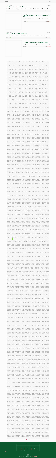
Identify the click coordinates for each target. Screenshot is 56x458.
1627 (10, 137)
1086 (25, 111)
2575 (39, 180)
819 (16, 99)
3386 (38, 218)
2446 (21, 175)
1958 (28, 152)
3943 (46, 244)
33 (12, 62)
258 (43, 72)
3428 (15, 221)
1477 (45, 129)
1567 (8, 134)
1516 (18, 131)
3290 (25, 214)
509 (29, 84)
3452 (8, 222)
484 (35, 83)
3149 (30, 207)
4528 (12, 272)
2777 (38, 190)
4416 (18, 267)
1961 (32, 152)
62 (12, 64)
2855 (25, 194)
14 (26, 61)
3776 (15, 237)
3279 (9, 214)
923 (40, 103)
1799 (8, 145)
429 (39, 80)
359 (22, 77)
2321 (8, 169)
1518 (20, 131)
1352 (32, 123)
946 (32, 104)
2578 (43, 180)
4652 (23, 278)
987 (7, 107)
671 (12, 92)
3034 (32, 202)
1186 (43, 115)
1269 (38, 119)
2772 (30, 190)
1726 (28, 141)
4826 (23, 286)
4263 (48, 259)
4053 (38, 249)
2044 (26, 156)
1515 (16, 131)
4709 (22, 280)
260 (46, 72)
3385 (36, 218)
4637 (43, 276)
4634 (39, 276)
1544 (16, 133)
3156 (40, 207)
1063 (33, 110)
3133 (8, 207)
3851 (39, 240)
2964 (15, 199)
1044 (48, 108)
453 (32, 81)
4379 (48, 264)
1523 (28, 131)
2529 (15, 179)
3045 (48, 202)
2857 (28, 194)
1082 (19, 111)
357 (19, 77)
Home (46, 1)
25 (42, 61)
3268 (35, 213)
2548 (42, 179)
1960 (30, 152)
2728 (9, 188)
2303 (23, 168)
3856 (46, 240)
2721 (40, 187)
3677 (39, 232)
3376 (23, 218)
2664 (42, 184)
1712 (8, 141)
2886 (28, 195)
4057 (43, 249)
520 (45, 84)
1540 (11, 133)
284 (39, 73)
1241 (39, 118)
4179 (11, 256)
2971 (25, 199)
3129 (43, 206)
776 (37, 96)
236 (12, 72)
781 (45, 96)
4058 (45, 249)
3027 (22, 202)
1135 (12, 114)
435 (47, 80)
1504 (42, 130)
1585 (33, 134)
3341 (15, 217)
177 (10, 69)
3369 (13, 218)
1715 (12, 141)
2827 (26, 192)
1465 (28, 129)
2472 (16, 176)
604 (40, 88)
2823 (20, 192)
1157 (43, 114)
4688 (33, 279)
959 (9, 106)
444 (19, 81)
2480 (28, 176)
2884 (25, 195)
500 (16, 84)
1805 (16, 145)
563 (23, 87)
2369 (35, 171)
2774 (33, 190)
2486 (36, 176)
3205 (28, 210)
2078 (33, 157)
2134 (30, 160)
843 (9, 100)
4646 (15, 278)
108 (36, 65)
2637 (45, 183)
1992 (35, 153)
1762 (38, 142)
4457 (35, 268)
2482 (31, 176)
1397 (13, 126)
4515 (35, 271)
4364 (26, 264)
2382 (12, 172)
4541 (31, 272)
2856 (26, 194)
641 (10, 91)
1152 (36, 114)
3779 (19, 237)
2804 (35, 191)
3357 (38, 217)
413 (16, 80)
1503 (40, 130)
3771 (8, 237)
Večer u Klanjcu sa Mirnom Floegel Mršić (16, 33)
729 (12, 95)
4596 (26, 275)
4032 (8, 249)
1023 (18, 108)
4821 (16, 286)
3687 (12, 233)
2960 (9, 199)
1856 (48, 146)
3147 (28, 207)
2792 (18, 191)
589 (19, 88)
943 (27, 104)
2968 (20, 199)
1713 (9, 141)
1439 (32, 127)
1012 (43, 107)
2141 (40, 160)
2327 (16, 169)
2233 (48, 164)
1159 (46, 114)
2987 (48, 199)
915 (29, 103)
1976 (12, 153)
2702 (13, 187)
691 (40, 92)
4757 (8, 283)
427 (36, 80)
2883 (23, 195)
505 (23, 84)
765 (22, 96)
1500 (36, 130)
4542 (32, 272)
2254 (36, 165)
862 (36, 100)
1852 (42, 146)
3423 (8, 221)
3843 (28, 240)
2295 (12, 168)
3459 (18, 222)
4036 (13, 249)
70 (23, 64)
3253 (13, 213)
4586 (12, 275)
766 (23, 96)
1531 (39, 131)
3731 (33, 234)
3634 (19, 230)
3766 (42, 236)
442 (16, 81)
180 (15, 69)
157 (23, 68)
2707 (20, 187)
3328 (38, 215)
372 (40, 77)
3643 (32, 230)
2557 (13, 180)
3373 (19, 218)
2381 (10, 172)
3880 (39, 241)
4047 (29, 249)
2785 (8, 191)
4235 (8, 259)
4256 (38, 259)
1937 (39, 150)
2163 (30, 161)
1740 (48, 141)
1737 (43, 141)
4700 (9, 280)
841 (47, 99)
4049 (32, 249)
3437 (28, 221)
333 (26, 76)
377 (47, 77)
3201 (22, 210)
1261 (26, 119)
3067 (38, 203)
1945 (9, 152)
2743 (31, 188)
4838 (41, 286)
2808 (40, 191)
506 (25, 84)
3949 (13, 245)
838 (43, 99)
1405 (25, 126)
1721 (20, 141)
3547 (19, 226)
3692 (19, 233)
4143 (42, 253)
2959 (8, 199)
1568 (9, 134)
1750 (20, 142)
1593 (45, 134)
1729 (32, 141)
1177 (30, 115)
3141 (19, 207)
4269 (15, 260)
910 (22, 103)
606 (43, 88)
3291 (26, 214)
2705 (18, 187)
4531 (16, 272)
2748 (38, 188)
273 (23, 73)
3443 (36, 221)
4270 (16, 260)
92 (13, 65)
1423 (9, 127)
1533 (42, 131)
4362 (23, 264)
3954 (20, 245)
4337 (29, 263)
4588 (15, 275)
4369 (33, 264)
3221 (9, 211)
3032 (29, 202)
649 (22, 91)
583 (10, 88)
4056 (42, 249)
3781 (22, 237)
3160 (46, 207)
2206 (9, 164)
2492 (45, 176)
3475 (41, 222)
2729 (11, 188)
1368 (13, 125)
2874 (11, 195)
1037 (38, 108)
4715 (30, 280)
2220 (29, 164)
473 (19, 83)
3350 (28, 217)
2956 (45, 198)
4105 (29, 252)
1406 (26, 126)
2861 (33, 194)
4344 (39, 263)
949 (36, 104)
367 (33, 77)
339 (35, 76)
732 (16, 95)
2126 (19, 160)
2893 (38, 195)
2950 (36, 198)
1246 (46, 118)
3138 (15, 207)
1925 (22, 150)
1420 (46, 126)
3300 (39, 214)
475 (22, 83)
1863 (16, 148)
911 (23, 103)
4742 (28, 282)
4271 (18, 260)
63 (13, 64)
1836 (19, 146)
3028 (23, 202)
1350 (29, 123)
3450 (46, 221)
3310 (12, 215)
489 (42, 83)
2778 (39, 190)
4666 (43, 278)
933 (13, 104)
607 (45, 88)
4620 (19, 276)
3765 (40, 236)
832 (35, 99)
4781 (42, 283)
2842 (48, 192)
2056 (43, 156)
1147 (29, 114)
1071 (45, 110)
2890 (33, 195)
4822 (18, 286)
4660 (35, 278)
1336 (9, 123)
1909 (40, 149)
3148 (29, 207)
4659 (33, 278)
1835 (18, 146)
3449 (45, 221)
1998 (43, 153)
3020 (12, 202)
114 (45, 65)
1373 (20, 125)
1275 (46, 119)
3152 (35, 207)
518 (42, 84)
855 (26, 100)
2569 (30, 180)
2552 (48, 179)
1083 (20, 111)
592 (23, 88)
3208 (32, 210)
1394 (9, 126)
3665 (22, 232)
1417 (42, 126)
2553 (8, 180)
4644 (12, 278)
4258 (41, 259)
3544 (15, 226)
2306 (28, 168)
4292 (48, 260)
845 (12, 100)
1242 (40, 118)
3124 (36, 206)
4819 (13, 286)
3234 (28, 211)
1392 (48, 125)
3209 (33, 210)
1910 (42, 149)
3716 (12, 234)
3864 (16, 241)
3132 (48, 206)
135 (33, 66)
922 (39, 103)
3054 (19, 203)
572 (36, 87)
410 (12, 80)
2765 (20, 190)
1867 (22, 148)
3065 (35, 203)
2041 (22, 156)
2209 (13, 164)
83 (42, 64)
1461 (22, 129)
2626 (29, 183)
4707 (19, 280)
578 (45, 87)
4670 (8, 279)
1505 (43, 130)
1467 (30, 129)
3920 (13, 244)
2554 (9, 180)
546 (40, 85)
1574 (18, 134)
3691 (18, 233)
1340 (15, 123)
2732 (15, 188)
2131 (26, 160)
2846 (12, 194)
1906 (36, 149)
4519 (40, 271)
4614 (11, 276)
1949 (15, 152)
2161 (28, 161)
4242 (18, 259)
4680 (22, 279)
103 (29, 65)
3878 (36, 241)
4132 (26, 253)
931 (10, 104)
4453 (29, 268)
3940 (42, 244)
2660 (36, 184)
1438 (30, 127)
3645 (35, 230)
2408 (8, 173)
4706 (18, 280)
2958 (48, 198)
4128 (20, 253)
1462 (23, 129)
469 (13, 83)
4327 (15, 263)
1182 (38, 115)
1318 (25, 122)
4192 (29, 256)
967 (20, 106)
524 (9, 85)
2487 (38, 176)
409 (10, 80)
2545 (38, 179)
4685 (29, 279)
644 (15, 91)
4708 (21, 280)
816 (12, 99)
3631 (15, 230)
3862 (13, 241)
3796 (43, 237)
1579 (25, 134)
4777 (36, 283)
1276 (48, 119)
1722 (22, 141)
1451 (8, 129)
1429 (18, 127)
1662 (19, 138)
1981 (19, 153)
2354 (13, 171)
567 (29, 87)
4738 (22, 282)
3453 (9, 222)
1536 (46, 131)
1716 (13, 141)
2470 (13, 176)
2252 (33, 165)
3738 (43, 234)
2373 (40, 171)
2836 (39, 192)
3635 (20, 230)
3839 (22, 240)
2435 (46, 173)
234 (9, 72)
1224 (15, 118)
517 (40, 84)
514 (36, 84)
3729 (30, 234)
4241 (16, 259)
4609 (45, 275)
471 (16, 83)
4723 (42, 280)
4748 (36, 282)
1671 (32, 138)
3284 (16, 214)
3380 (29, 218)
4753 (43, 282)
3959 (28, 245)
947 (33, 104)
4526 (9, 272)
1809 (22, 145)
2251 (32, 165)
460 (42, 81)
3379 (28, 218)
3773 (11, 237)
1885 (48, 148)
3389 (42, 218)
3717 (13, 234)
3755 (26, 236)
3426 (12, 221)
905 (15, 103)
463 (46, 81)
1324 (33, 122)
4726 (46, 280)
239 (16, 72)
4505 (20, 271)
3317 (22, 215)
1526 (32, 131)
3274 (43, 213)
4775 (33, 283)
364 (29, 77)
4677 (18, 279)
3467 (29, 222)
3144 (23, 207)
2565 (25, 180)
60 (9, 64)
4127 (19, 253)
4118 (48, 252)
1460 (20, 129)
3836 (18, 240)
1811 (25, 145)
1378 (28, 125)
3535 (43, 225)
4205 (48, 256)
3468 (31, 222)
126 (20, 66)
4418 (21, 267)
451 (29, 81)
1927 (25, 150)
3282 (13, 214)
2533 (20, 179)
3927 (23, 244)
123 (16, 66)
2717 (35, 187)
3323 (30, 215)
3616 (35, 229)
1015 (48, 107)
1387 (40, 125)
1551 (26, 133)
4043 (23, 249)
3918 (10, 244)
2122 (13, 160)
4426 (32, 267)
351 (10, 77)
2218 (26, 164)
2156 (20, 161)
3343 (18, 217)
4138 (35, 253)
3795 (42, 237)
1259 (23, 119)
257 (42, 72)
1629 (13, 137)
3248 (48, 211)
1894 (19, 149)
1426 (13, 127)
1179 (33, 115)
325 (15, 76)
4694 (42, 279)
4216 (22, 257)
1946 (11, 152)
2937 (18, 198)
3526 (30, 225)
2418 (22, 173)
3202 (23, 210)
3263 (28, 213)
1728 (30, 141)
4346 (42, 263)
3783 (25, 237)
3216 (43, 210)
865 (40, 100)
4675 (15, 279)
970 (25, 106)
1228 (20, 118)
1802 (12, 145)
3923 (18, 244)
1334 (48, 122)
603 (39, 88)
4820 (15, 286)
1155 (40, 114)
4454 (31, 268)
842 (8, 100)
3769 (46, 236)
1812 (26, 145)
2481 (29, 176)
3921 (15, 244)
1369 (15, 125)
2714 (30, 187)
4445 (18, 268)
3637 (23, 230)
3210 (35, 210)
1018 (10, 108)
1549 (23, 133)
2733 (16, 188)
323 (12, 76)
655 (30, 91)
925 (43, 103)
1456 (15, 129)
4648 (18, 278)
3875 (32, 241)
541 (33, 85)
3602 (15, 229)
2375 (43, 171)
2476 (22, 176)
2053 (39, 156)
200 (43, 69)
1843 (29, 146)
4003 (8, 248)
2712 (28, 187)
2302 (22, 168)
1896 (22, 149)
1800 (9, 145)
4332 (22, 263)
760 (15, 96)
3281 (12, 214)
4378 (46, 264)
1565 (46, 133)
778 (40, 96)
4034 (11, 249)
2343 (39, 169)
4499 (12, 271)
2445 (19, 175)
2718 (36, 187)
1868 (23, 148)
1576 (20, 134)
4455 (32, 268)
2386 (18, 172)
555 (12, 87)
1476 (43, 129)
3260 (23, 213)
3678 (40, 232)
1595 (48, 134)
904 (13, 103)
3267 (33, 213)
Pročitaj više (48, 10)
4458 (36, 268)
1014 (46, 107)
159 (26, 68)
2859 (30, 194)
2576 (40, 180)
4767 (22, 283)
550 (46, 85)
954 (43, 104)
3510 (8, 225)
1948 (13, 152)
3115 (23, 206)
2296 (13, 168)
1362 (46, 123)
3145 (25, 207)
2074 (28, 157)
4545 (36, 272)
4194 (32, 256)
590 (20, 88)
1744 (12, 142)
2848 (15, 194)
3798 (46, 237)
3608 (23, 229)
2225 (36, 164)
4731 (12, 282)
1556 (33, 133)
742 (30, 95)
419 (25, 80)
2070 (22, 157)
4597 (28, 275)
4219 (26, 257)
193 (33, 69)
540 (32, 85)
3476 (42, 222)
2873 (9, 195)
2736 (20, 188)
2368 (33, 171)
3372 (18, 218)
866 (42, 100)
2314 (39, 168)
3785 (28, 237)
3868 (22, 241)
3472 (36, 222)
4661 (36, 278)
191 (30, 69)
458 (39, 81)
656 (32, 91)
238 (15, 72)
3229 (20, 211)
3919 (12, 244)
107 (35, 65)
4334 (25, 263)
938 (20, 104)
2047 (31, 156)
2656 (30, 184)
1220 (9, 118)
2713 (29, 187)
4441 (12, 268)
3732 (35, 234)
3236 (30, 211)
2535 (23, 179)
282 (36, 73)
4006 (12, 248)
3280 (11, 214)
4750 (39, 282)
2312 (36, 168)
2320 (48, 168)
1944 (8, 152)
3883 (43, 241)
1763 (39, 142)
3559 (36, 226)
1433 (23, 127)
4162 (28, 255)
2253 (35, 165)
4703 (13, 280)
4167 (35, 255)
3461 (20, 222)
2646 (16, 184)
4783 (45, 283)
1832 (13, 146)
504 (22, 84)
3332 (43, 215)
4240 (15, 259)
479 (28, 83)
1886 (8, 149)
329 (20, 76)
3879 (38, 241)
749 (40, 95)
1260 (25, 119)
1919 (13, 150)
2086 (45, 157)
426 (35, 80)
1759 (33, 142)
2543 (35, 179)
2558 (15, 180)
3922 (16, 244)
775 (36, 96)
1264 (30, 119)
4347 (43, 263)
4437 (48, 267)
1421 (48, 126)
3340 (13, 217)
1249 (9, 119)
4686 (31, 279)
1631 (16, 137)
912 (25, 103)
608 (46, 88)
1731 (35, 141)
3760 (33, 236)
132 (29, 66)
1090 (30, 111)
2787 (11, 191)
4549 (42, 272)
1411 (33, 126)
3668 (26, 232)
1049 (13, 110)
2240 (16, 165)
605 (42, 88)
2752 (43, 188)
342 (39, 76)
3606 (20, 229)
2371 (38, 171)
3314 (18, 215)
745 (35, 95)
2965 (16, 199)
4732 (13, 282)
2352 (10, 171)
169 (40, 68)
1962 (33, 152)
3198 (18, 210)
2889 (32, 195)
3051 (15, 203)
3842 (26, 240)
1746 (15, 142)
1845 (32, 146)
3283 (15, 214)
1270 (39, 119)
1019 (12, 108)
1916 (9, 150)
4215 (20, 257)
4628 (31, 276)
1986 (26, 153)
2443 (16, 175)
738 (25, 95)
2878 (16, 195)
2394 (29, 172)
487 (39, 83)
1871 (28, 148)
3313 (16, 215)
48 (33, 62)
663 (42, 91)
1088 (28, 111)
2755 (48, 188)
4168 (36, 255)
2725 (46, 187)
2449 (25, 175)
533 (22, 85)
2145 (46, 160)
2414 (16, 173)
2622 (23, 183)
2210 (15, 164)
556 (13, 87)
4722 (41, 280)
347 (46, 76)
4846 (11, 287)
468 (12, 83)
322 (10, 76)
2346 (43, 169)
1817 (33, 145)
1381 (32, 125)
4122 (12, 253)
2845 (11, 194)
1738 (45, 141)
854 (25, 100)
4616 (13, 276)
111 (40, 65)
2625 (28, 183)
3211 (36, 210)
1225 (16, 118)
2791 (16, 191)
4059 (46, 249)
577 (43, 87)
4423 (28, 267)
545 (39, 85)
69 (22, 64)
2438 (9, 175)
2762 (16, 190)
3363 (46, 217)
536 (26, 85)
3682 (46, 232)
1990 (32, 153)
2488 (39, 176)
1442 (36, 127)
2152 (15, 161)
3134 (9, 207)
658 (35, 91)
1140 (19, 114)
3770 (48, 236)
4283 (35, 260)
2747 (36, 188)
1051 (16, 110)
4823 (19, 286)
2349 (48, 169)
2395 (30, 172)
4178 (9, 256)
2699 (9, 187)
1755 (28, 142)
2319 (46, 168)
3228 (19, 211)
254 (37, 72)
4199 (39, 256)
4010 (18, 248)
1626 (9, 137)
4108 (33, 252)
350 (9, 77)
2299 (18, 168)
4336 (28, 263)
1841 (26, 146)
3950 (15, 245)
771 (30, 96)
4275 (23, 260)
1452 (9, 129)
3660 (15, 232)
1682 (48, 138)
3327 (36, 215)
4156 (19, 255)
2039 (19, 156)
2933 (12, 198)
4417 (19, 267)
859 (32, 100)
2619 (19, 183)
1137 (15, 114)
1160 (48, 114)
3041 (42, 202)
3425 (11, 221)
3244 (42, 211)
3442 (35, 221)
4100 (22, 252)
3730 (32, 234)
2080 (36, 157)
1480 (8, 130)
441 (15, 81)
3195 (13, 210)
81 (39, 64)
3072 (45, 203)
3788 (32, 237)
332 (25, 76)
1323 (32, 122)
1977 (13, 153)
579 (46, 87)
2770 (28, 190)
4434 (43, 267)
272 (22, 73)
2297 (15, 168)
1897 (23, 149)
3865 (18, 241)
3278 (8, 214)
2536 (25, 179)
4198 (38, 256)
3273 (42, 213)
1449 (46, 127)
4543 (33, 272)
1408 (29, 126)
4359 (19, 264)
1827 (48, 145)
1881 (42, 148)
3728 (29, 234)
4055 (40, 249)
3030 (26, 202)
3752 (22, 236)
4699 (8, 280)
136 (35, 66)
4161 (26, 255)
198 (40, 69)
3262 (26, 213)
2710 (25, 187)
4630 (33, 276)
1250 (10, 119)
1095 (38, 111)
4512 (30, 271)
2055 (42, 156)
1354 (35, 123)
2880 (19, 195)
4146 (46, 253)
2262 (48, 165)
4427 (33, 267)
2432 (42, 173)
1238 (35, 118)
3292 (28, 214)
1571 (13, 134)
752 (45, 95)
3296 (33, 214)
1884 (46, 148)
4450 (25, 268)
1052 (18, 110)
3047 (9, 203)
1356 (38, 123)
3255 (16, 213)
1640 (29, 137)
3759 (32, 236)
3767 (43, 236)
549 (45, 85)
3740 (46, 234)
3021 (13, 202)
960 (10, 106)
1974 (9, 153)
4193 (30, 256)
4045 (26, 249)
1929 (28, 150)
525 (10, 85)
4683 (26, 279)
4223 (32, 257)
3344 (19, 217)
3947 (11, 245)
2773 (32, 190)
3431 (19, 221)
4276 (25, 260)
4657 (31, 278)
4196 (35, 256)
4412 (12, 267)
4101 (23, 252)
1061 (30, 110)
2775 (35, 190)
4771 (28, 283)
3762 (36, 236)
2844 (9, 194)
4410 (9, 267)
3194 (12, 210)
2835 (38, 192)
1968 (42, 152)
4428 (35, 267)
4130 (23, 253)
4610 (46, 275)
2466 (8, 176)
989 (10, 107)
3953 (19, 245)
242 (20, 72)
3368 (12, 218)
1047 (11, 110)
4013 (22, 248)
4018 (29, 248)
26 (43, 61)
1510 (9, 131)
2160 (26, 161)
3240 (36, 211)
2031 (8, 156)
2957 (46, 198)
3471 (35, 222)
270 (19, 73)
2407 (48, 172)
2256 (39, 165)
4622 (22, 276)
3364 (48, 217)
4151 (12, 255)
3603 (16, 229)
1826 (46, 145)
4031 (48, 248)
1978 (15, 153)
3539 (8, 226)
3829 (8, 240)
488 (40, 83)
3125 (38, 206)
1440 (33, 127)
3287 (20, 214)
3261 (25, 213)
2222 (32, 164)
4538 (26, 272)
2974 (29, 199)
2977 (33, 199)
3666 (23, 232)
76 (32, 64)
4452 (28, 268)
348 (48, 76)
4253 (33, 259)
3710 (45, 233)
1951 (18, 152)
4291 (46, 260)
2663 (40, 184)
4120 (9, 253)
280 (33, 73)
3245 (43, 211)
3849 (36, 240)
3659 (13, 232)
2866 (40, 194)
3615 (33, 229)
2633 (39, 183)
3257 (19, 213)
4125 (16, 253)
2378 (48, 171)
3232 (25, 211)
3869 (23, 241)
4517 (38, 271)
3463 (23, 222)
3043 (45, 202)
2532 (19, 179)
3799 (48, 237)
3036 (35, 202)
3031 (28, 202)
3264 (29, 213)
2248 (28, 165)
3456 (13, 222)
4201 (42, 256)
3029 (25, 202)
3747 (15, 236)
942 (26, 104)
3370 (15, 218)
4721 (39, 280)
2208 (12, 164)
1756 (29, 142)
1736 (42, 141)
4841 (45, 286)
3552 (26, 226)
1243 (42, 118)
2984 (43, 199)
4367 (31, 264)
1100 (45, 111)
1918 (12, 150)
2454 (32, 175)
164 (33, 68)
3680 (43, 232)
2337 (30, 169)
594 (26, 88)
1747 (16, 142)
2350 (8, 171)
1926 (23, 150)
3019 (10, 202)
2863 (36, 194)
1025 (20, 108)
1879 (39, 148)
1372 (19, 125)
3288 (22, 214)
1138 (16, 114)
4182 (15, 256)
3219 (48, 210)
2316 (42, 168)
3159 (45, 207)
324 (13, 76)
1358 (40, 123)
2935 (15, 198)
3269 (36, 213)
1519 (22, 131)
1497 (32, 130)
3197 (16, 210)
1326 (36, 122)
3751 (20, 236)
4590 (18, 275)
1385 (38, 125)
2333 (25, 169)
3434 (23, 221)
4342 (36, 263)
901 (9, 103)
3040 (40, 202)
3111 (18, 206)
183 (19, 69)
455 (35, 81)
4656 (29, 278)
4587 (13, 275)
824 (23, 99)
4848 (13, 287)
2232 (46, 164)
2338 (32, 169)
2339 (33, 169)
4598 (29, 275)
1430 (19, 127)
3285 (18, 214)
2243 (20, 165)
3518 (19, 225)
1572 (15, 134)
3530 (36, 225)
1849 (38, 146)
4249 (28, 259)
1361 (45, 123)
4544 (35, 272)
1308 (10, 122)
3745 (12, 236)
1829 (9, 146)
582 (9, 88)
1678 (42, 138)
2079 (35, 157)
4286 (39, 260)
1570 (12, 134)
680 (25, 92)
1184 (40, 115)
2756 (8, 190)
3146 (26, 207)
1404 (23, 126)
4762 (15, 283)
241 (19, 72)
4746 (33, 282)
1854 (45, 146)
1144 (25, 114)
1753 (25, 142)
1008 (38, 107)
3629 (12, 230)
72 (26, 64)
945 (30, 104)
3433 (22, 221)
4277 (26, 260)
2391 (25, 172)
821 (19, 99)
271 (20, 73)
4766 (21, 283)
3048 (11, 203)
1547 (20, 133)
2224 (35, 164)
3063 (32, 203)
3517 (18, 225)
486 (38, 83)
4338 (31, 263)
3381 (30, 218)
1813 (28, 145)
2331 (22, 169)
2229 (42, 164)
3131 (46, 206)
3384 (35, 218)
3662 (18, 232)
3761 (35, 236)
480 (29, 83)
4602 (35, 275)
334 (27, 76)
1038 (39, 108)
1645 (36, 137)
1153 (38, 114)
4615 (12, 276)
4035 (12, 249)
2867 (42, 194)
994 (17, 107)
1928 (26, 150)
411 (13, 80)
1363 (48, 123)
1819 (36, 145)
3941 (43, 244)
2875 (12, 195)
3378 (26, 218)
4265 (9, 260)
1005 (33, 107)
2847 (13, 194)
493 (47, 83)
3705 (38, 233)
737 (23, 95)
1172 (23, 115)
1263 (29, 119)
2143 (43, 160)
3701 (32, 233)
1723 (23, 141)
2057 (45, 156)
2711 (26, 187)
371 (39, 77)
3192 (9, 210)
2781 (43, 190)
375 (45, 77)
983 (43, 106)
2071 (23, 157)
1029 (26, 108)
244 (23, 72)
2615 (13, 183)
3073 (46, 203)
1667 (26, 138)
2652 (25, 184)
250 (32, 72)
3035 (33, 202)
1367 (12, 125)
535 (25, 85)
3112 (19, 206)
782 (46, 96)
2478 (25, 176)
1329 (40, 122)
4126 (18, 253)
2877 (15, 195)
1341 (16, 123)
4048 (31, 249)
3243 (40, 211)
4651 (22, 278)
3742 (8, 236)
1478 (46, 129)
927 (46, 103)
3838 (20, 240)
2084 (42, 157)
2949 (35, 198)
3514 (13, 225)
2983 (42, 199)
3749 (18, 236)
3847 (33, 240)
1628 (12, 137)
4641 (8, 278)
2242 (19, 165)
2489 (41, 176)
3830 (9, 240)
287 (43, 73)
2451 (28, 175)
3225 (15, 211)
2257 (40, 165)
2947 (32, 198)
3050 (13, 203)
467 (10, 83)
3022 (15, 202)
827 (27, 99)
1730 (33, 141)
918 (33, 103)
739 (26, 95)
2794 (21, 191)
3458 (16, 222)
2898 (45, 195)
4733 (15, 282)
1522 (26, 131)
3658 (12, 232)
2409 (9, 173)
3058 (25, 203)
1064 (35, 110)
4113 (40, 252)
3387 (39, 218)
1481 (9, 130)
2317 (43, 168)
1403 (22, 126)
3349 (26, 217)
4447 (21, 268)
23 (39, 61)
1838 (22, 146)
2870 (46, 194)
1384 (36, 125)
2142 (42, 160)
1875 (33, 148)
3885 (46, 241)
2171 (42, 161)
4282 (33, 260)
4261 (45, 259)
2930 (8, 198)
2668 (48, 184)
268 (16, 73)
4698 (48, 279)
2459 (39, 175)
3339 (12, 217)
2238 (13, 165)
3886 (48, 241)
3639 (26, 230)
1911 (43, 149)
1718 (16, 141)
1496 (30, 130)
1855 (46, 146)
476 (23, 83)
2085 (43, 157)
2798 (26, 191)
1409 (30, 126)
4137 (33, 253)
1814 (29, 145)
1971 (46, 152)
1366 (10, 125)
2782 (45, 190)
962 (13, 106)
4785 (48, 283)
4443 (15, 268)
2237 (12, 165)
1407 (28, 126)
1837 (20, 146)
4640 (48, 276)
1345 (22, 123)
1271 (40, 119)
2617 (16, 183)
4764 (18, 283)
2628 (32, 183)
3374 (21, 218)
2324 (12, 169)
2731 (13, 188)
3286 (19, 214)
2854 (23, 194)
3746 (13, 236)
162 (30, 68)
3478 (45, 222)
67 (19, 64)
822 (20, 99)
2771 (29, 190)
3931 (29, 244)
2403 (42, 172)
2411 (12, 173)
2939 (20, 198)
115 (46, 65)
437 (9, 81)
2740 (26, 188)
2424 (31, 173)
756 (9, 96)
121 (13, 66)
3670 (29, 232)
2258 (42, 165)
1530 (38, 131)
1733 (38, 141)
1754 (26, 142)
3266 (32, 213)
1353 (33, 123)
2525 (9, 179)
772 (32, 96)
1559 (38, 133)
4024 (38, 248)
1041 (43, 108)
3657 (11, 232)
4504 (19, 271)
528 (15, 85)
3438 (29, 221)
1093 (35, 111)
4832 (32, 286)
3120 (30, 206)
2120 (10, 160)
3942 (45, 244)
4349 (46, 263)
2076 (30, 157)
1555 (32, 133)
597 (30, 88)
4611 (48, 275)
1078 (13, 111)
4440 (11, 268)
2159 (25, 161)
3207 (30, 210)
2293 (9, 168)
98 (22, 65)
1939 (42, 150)
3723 (22, 234)
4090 (8, 252)
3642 (30, 230)
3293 (29, 214)
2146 (48, 160)
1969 (43, 152)
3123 (35, 206)
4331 (20, 263)
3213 (39, 210)
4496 (8, 271)
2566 (26, 180)
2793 (19, 191)
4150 (11, 255)
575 (40, 87)
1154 (39, 114)
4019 (30, 248)
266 (13, 73)
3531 (38, 225)
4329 (18, 263)
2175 (48, 161)
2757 (9, 190)
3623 (45, 229)
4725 (45, 280)
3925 (20, 244)
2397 (33, 172)
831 (33, 99)
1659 (15, 138)
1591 (42, 134)
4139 (36, 253)
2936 (16, 198)
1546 (19, 133)
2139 (38, 160)
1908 (39, 149)
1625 (8, 137)
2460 (40, 175)
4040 (19, 249)
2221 (30, 164)
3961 (30, 245)
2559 (16, 180)
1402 (20, 126)
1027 (23, 108)
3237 (32, 211)
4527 (11, 272)
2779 (40, 190)
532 (20, 85)
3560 (38, 226)
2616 (15, 183)
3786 (29, 237)
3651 (43, 230)
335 (29, 76)
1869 (25, 148)
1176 (29, 115)
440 (13, 81)
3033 (30, 202)
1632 (18, 137)
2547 (41, 179)
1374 (22, 125)
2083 (40, 157)
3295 (32, 214)
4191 (28, 256)
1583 (30, 134)
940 (23, 104)
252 (35, 72)
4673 (12, 279)
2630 (35, 183)
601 (36, 88)
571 (35, 87)
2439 (11, 175)
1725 (26, 141)
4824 (21, 286)
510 (30, 84)
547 (42, 85)
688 (36, 92)
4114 (42, 252)
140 (40, 66)
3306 (48, 214)
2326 (15, 169)
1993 (36, 153)
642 (12, 91)
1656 (10, 138)
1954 (22, 152)
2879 (18, 195)
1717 (15, 141)
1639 (28, 137)
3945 (8, 245)
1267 (35, 119)
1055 (22, 110)
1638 (26, 137)
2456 (35, 175)
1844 (31, 146)
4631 (35, 276)
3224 (13, 211)
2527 (12, 179)
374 (43, 77)
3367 (11, 218)
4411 (11, 267)
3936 (36, 244)
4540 (29, 272)
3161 (48, 207)
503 (20, 84)
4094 (13, 252)
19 (33, 61)
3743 (9, 236)
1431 (20, 127)
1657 (12, 138)
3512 (10, 225)
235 (10, 72)
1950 (16, 152)
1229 (22, 118)
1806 (18, 145)
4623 (23, 276)
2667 (46, 184)
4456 (33, 268)
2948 (33, 198)
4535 (22, 272)
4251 (30, 259)
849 (18, 100)
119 (10, 66)
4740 (25, 282)
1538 (8, 133)
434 (46, 80)
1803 (13, 145)
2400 (38, 172)
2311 (35, 168)
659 (36, 91)
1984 (23, 153)
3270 (38, 213)
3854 (43, 240)
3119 (29, 206)
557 (15, 87)
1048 (12, 110)
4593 (22, 275)
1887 (9, 149)
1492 (25, 130)
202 (46, 69)
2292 (8, 168)
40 (22, 62)
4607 (42, 275)
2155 (19, 161)
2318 (45, 168)
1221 (10, 118)
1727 (29, 141)
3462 (22, 222)
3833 (13, 240)
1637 (25, 137)
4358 (18, 264)
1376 (25, 125)
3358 (39, 217)
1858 (9, 148)
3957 (25, 245)
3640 (28, 230)
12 (23, 61)
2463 (45, 175)
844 (10, 100)
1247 (48, 118)
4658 (32, 278)
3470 (33, 222)
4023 (36, 248)
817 (13, 99)
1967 (40, 152)
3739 (45, 234)
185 (22, 69)
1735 (40, 141)
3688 (13, 233)
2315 (40, 168)
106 (33, 65)
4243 (19, 259)
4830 (29, 286)
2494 (48, 176)
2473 (18, 176)
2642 (11, 184)
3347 (23, 217)
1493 (26, 130)
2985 (45, 199)
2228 (40, 164)
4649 (19, 278)
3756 (28, 236)
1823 (42, 145)
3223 (12, 211)
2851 (19, 194)
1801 (10, 145)
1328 (39, 122)
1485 (15, 130)
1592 (43, 134)
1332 (45, 122)
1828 (8, 146)
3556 (32, 226)
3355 (35, 217)
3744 (11, 236)
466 (9, 83)
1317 (23, 122)
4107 (32, 252)
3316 (20, 215)
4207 (9, 257)
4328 (16, 263)
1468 (32, 129)
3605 (19, 229)
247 (28, 72)
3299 (38, 214)
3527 (32, 225)
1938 (40, 150)
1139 (18, 114)
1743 (11, 142)
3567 (48, 226)
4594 (23, 275)
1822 (40, 145)
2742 (29, 188)
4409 (8, 267)
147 (9, 68)
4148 (8, 255)
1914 (48, 149)
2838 (42, 192)
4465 (46, 268)
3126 (39, 206)
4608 (43, 275)
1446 (42, 127)
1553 (29, 133)
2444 (18, 175)
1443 (38, 127)
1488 (19, 130)
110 (39, 65)
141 (42, 66)
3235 (29, 211)
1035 (35, 108)
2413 (15, 173)
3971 (45, 245)
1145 (26, 114)
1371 (18, 125)
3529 (35, 225)
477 (25, 83)
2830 (30, 192)
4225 (35, 257)
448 (25, 81)
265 (12, 73)
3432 (20, 221)
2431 (40, 173)
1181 (36, 115)
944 (29, 104)
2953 (40, 198)
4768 (23, 283)
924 (42, 103)
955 (45, 104)
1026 (22, 108)
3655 (8, 232)
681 (26, 92)
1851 (40, 146)
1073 (48, 110)
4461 (41, 268)
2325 (13, 169)
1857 (8, 148)
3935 (35, 244)
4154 (16, 255)
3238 (33, 211)
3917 (9, 244)
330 (22, 76)
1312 (16, 122)
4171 (40, 255)
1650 (43, 137)
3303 (43, 214)
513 (35, 84)
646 (17, 91)
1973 (8, 153)
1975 (10, 153)
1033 (32, 108)
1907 (38, 149)
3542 (12, 226)
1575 (19, 134)
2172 (43, 161)
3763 (38, 236)
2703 (15, 187)
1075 (9, 111)
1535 (45, 131)
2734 (18, 188)
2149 (11, 161)
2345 (42, 169)
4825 (22, 286)
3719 (16, 234)
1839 (23, 146)
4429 (36, 267)
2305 (26, 168)
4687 (32, 279)
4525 (8, 272)
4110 (36, 252)
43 (26, 62)
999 (25, 107)
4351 (8, 264)
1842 (28, 146)
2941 (23, 198)
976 (33, 106)
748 (39, 95)
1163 (10, 115)
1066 (38, 110)
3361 (43, 217)
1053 (19, 110)
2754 (46, 188)
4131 (25, 253)
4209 (12, 257)
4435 (45, 267)
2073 (26, 157)
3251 (10, 213)
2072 (25, 157)
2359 (20, 171)
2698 (8, 187)
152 (16, 68)
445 (20, 81)
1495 (29, 130)
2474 (19, 176)
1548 (22, 133)
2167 (36, 161)
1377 (26, 125)
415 (19, 80)
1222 (12, 118)
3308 (9, 215)
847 (15, 100)
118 (9, 66)
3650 (42, 230)
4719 (36, 280)
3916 (8, 244)
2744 (32, 188)
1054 (20, 110)
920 (36, 103)
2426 (33, 173)
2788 (12, 191)
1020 (13, 108)
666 (46, 91)
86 (46, 64)
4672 (11, 279)
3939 (40, 244)
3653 (46, 230)
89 (9, 65)
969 (23, 106)
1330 (42, 122)
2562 (20, 180)
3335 (48, 215)
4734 (16, 282)
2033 (10, 156)
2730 (12, 188)
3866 (19, 241)
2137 (35, 160)
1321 (29, 122)
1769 (48, 142)
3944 (48, 244)
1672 (33, 138)
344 (42, 76)
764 (20, 96)
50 (36, 62)
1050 (15, 110)
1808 (20, 145)
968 (22, 106)
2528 (13, 179)
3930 (28, 244)
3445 (39, 221)
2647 (18, 184)
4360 (20, 264)
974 (30, 106)
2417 (20, 173)
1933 (33, 150)
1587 (36, 134)
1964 (36, 152)
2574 (38, 180)
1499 (35, 130)
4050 (33, 249)
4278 (28, 260)
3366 (9, 218)
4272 (19, 260)
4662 (38, 278)
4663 (39, 278)
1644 (35, 137)
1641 (30, 137)
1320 (28, 122)
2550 (45, 179)
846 (13, 100)
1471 (36, 129)
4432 (41, 267)
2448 (23, 175)
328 (19, 76)
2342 (38, 169)
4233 (46, 257)
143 (45, 66)
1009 (39, 107)
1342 (18, 123)
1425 (12, 127)
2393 (28, 172)
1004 (32, 107)
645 (16, 91)
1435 (26, 127)
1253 (15, 119)
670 (10, 92)
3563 (42, 226)
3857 (48, 240)
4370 (35, 264)
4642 (9, 278)
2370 (36, 171)
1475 (42, 129)
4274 (22, 260)
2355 (15, 171)
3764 (39, 236)
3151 (33, 207)
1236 (32, 118)
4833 (33, 286)
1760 (35, 142)
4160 (25, 255)
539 (30, 85)
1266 (33, 119)
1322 (30, 122)
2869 (45, 194)
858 (30, 100)
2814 (8, 192)
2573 (36, 180)
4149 (9, 255)
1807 (19, 145)
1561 (40, 133)
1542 (13, 133)
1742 (9, 142)
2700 (11, 187)
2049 (33, 156)
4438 (8, 268)
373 (42, 77)
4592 (20, 275)
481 (30, 83)
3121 (32, 206)
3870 (25, 241)
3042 (43, 202)
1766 (43, 142)
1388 (42, 125)
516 (39, 84)
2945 (29, 198)
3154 (38, 207)
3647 (38, 230)
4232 (45, 257)
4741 (26, 282)
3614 (32, 229)
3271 (39, 213)
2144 (45, 160)
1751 (22, 142)
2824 (22, 192)
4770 (26, 283)
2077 (32, 157)
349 (7, 77)
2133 (29, 160)
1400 (18, 126)
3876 (33, 241)
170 (42, 68)
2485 (35, 176)
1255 (18, 119)
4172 (42, 255)
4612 (8, 276)
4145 (45, 253)
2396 (32, 172)
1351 (30, 123)
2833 (35, 192)
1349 (28, 123)
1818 (35, 145)
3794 (41, 237)
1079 (15, 111)
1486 (16, 130)
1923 (19, 150)
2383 (13, 172)
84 (43, 64)
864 (39, 100)
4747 (35, 282)
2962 (12, 199)
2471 (15, 176)
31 (9, 62)
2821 (18, 192)
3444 (38, 221)
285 (40, 73)
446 (22, 81)
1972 (48, 152)
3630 (13, 230)
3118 (28, 206)
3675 (36, 232)
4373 (39, 264)
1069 (42, 110)
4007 (13, 248)
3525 (29, 225)
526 (12, 85)
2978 (35, 199)
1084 (22, 111)
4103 (26, 252)
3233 (26, 211)
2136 (33, 160)
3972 (46, 245)
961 (12, 106)
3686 (11, 233)
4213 (18, 257)
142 (43, 66)
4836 (38, 286)
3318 (23, 215)
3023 (16, 202)
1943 (48, 150)
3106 (10, 206)
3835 (16, 240)
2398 (35, 172)
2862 (35, 194)
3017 (8, 202)
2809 (42, 191)
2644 (13, 184)
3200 (20, 210)
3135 (10, 207)
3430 (18, 221)
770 (29, 96)
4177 (8, 256)
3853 (42, 240)
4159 (23, 255)
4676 (16, 279)
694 (45, 92)
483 (33, 83)
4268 (13, 260)
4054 (39, 249)
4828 (26, 286)
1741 (8, 142)
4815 (8, 286)
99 (23, 65)
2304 (25, 168)
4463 (43, 268)
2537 (26, 179)
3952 (18, 245)
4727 (48, 280)
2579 (45, 180)
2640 (8, 184)
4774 (32, 283)
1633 (19, 137)
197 (39, 69)
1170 (20, 115)
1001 (28, 107)
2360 (22, 171)
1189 (48, 115)
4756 (48, 282)
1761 (36, 142)
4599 (30, 275)
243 (22, 72)
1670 (30, 138)
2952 (39, 198)
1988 (29, 153)
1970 (45, 152)
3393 (48, 218)
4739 (23, 282)
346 (45, 76)
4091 (9, 252)
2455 (33, 175)
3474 (39, 222)
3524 (28, 225)
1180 (35, 115)
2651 (23, 184)
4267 (12, 260)
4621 (20, 276)
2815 (9, 192)
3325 (33, 215)
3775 (13, 237)
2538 (28, 179)
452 (30, 81)
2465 (48, 175)
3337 (9, 217)
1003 (30, 107)
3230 (22, 211)
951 (39, 104)
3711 (46, 233)
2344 (41, 169)
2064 (13, 157)
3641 (29, 230)
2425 (32, 173)
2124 (16, 160)
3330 (40, 215)
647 (19, 91)
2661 (38, 184)
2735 (19, 188)
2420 (25, 173)
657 (33, 91)
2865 (39, 194)
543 (36, 85)
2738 (23, 188)
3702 (33, 233)
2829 (29, 192)
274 (25, 73)
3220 (8, 211)
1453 (11, 129)
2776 (36, 190)
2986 (46, 199)
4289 (43, 260)
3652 (45, 230)
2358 (19, 171)
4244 (21, 259)
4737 (21, 282)
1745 (13, 142)
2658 (33, 184)
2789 (13, 191)
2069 (20, 157)
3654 (48, 230)
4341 (35, 263)
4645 (13, 278)
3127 (40, 206)
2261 (46, 165)
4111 (38, 252)
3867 (20, 241)
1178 (32, 115)
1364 (8, 125)
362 (26, 77)
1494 (28, 130)
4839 (42, 286)
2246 (25, 165)
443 (18, 81)
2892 (36, 195)
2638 (46, 183)
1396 (12, 126)
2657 (32, 184)
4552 (46, 272)
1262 (28, 119)
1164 (12, 115)
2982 (40, 199)
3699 (29, 233)
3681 (45, 232)
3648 (39, 230)
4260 (43, 259)
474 (20, 83)
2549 (43, 179)
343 (40, 76)
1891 (15, 149)
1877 (36, 148)
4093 (12, 252)
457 (38, 81)
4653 (25, 278)
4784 (46, 283)
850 (19, 100)
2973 (28, 199)
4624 (25, 276)
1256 (19, 119)
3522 (25, 225)
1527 (33, 131)
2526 (10, 179)
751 (43, 95)
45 (29, 62)
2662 (39, 184)
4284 (36, 260)
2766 (22, 190)
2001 (48, 153)
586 (15, 88)
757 (10, 96)
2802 (32, 191)
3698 (28, 233)
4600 (32, 275)
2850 (18, 194)
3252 (12, 213)
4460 (39, 268)
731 (15, 95)
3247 (46, 211)
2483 (32, 176)
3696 (25, 233)
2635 (42, 183)
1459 (19, 129)
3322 (29, 215)
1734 (39, 141)
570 (33, 87)
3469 (32, 222)
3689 (15, 233)
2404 (43, 172)
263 (9, 73)
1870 (26, 148)
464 (48, 81)
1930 (29, 150)
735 (20, 95)
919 (35, 103)
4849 (15, 287)
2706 (19, 187)
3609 (25, 229)
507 (26, 84)
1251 (12, 119)
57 (46, 62)
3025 (19, 202)
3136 (12, 207)
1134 (10, 114)
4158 (22, 255)
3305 (46, 214)
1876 (35, 148)
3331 (42, 215)
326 (16, 76)
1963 (35, 152)
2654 (28, 184)
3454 (11, 222)
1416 (40, 126)
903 (12, 103)
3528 (33, 225)
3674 (35, 232)
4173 (43, 255)
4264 (8, 260)
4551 (45, 272)
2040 (20, 156)
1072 (46, 110)
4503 (18, 271)
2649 (20, 184)
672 (13, 92)
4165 (32, 255)
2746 (35, 188)
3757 (29, 236)
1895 (20, 149)
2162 (29, 161)
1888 (11, 149)
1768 (46, 142)
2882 (22, 195)
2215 (22, 164)
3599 (10, 229)
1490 (22, 130)
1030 (28, 108)
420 (26, 80)
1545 (18, 133)
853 (23, 100)
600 (35, 88)
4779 (39, 283)
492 (46, 83)
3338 (11, 217)
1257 (20, 119)
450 (27, 81)
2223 (33, 164)
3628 (11, 230)
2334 (26, 169)
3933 (32, 244)
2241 (18, 165)
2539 (29, 179)
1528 (35, 131)
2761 (15, 190)
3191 (8, 210)
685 (32, 92)
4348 (45, 263)
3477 (43, 222)
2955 (43, 198)
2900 (48, 195)
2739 (25, 188)
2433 (43, 173)
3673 (33, 232)
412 (15, 80)
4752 (42, 282)
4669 (48, 278)
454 (33, 81)
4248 (26, 259)
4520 (42, 271)
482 (32, 83)
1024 (19, 108)
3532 (39, 225)
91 (12, 65)
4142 (41, 253)
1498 (33, 130)
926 (45, 103)
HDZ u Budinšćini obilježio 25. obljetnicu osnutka (18, 6)
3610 (26, 229)
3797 (45, 237)
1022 (16, 108)
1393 (8, 126)
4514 (33, 271)
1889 (12, 149)
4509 (26, 271)
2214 (20, 164)
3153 (36, 207)
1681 (46, 138)
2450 (26, 175)
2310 (33, 168)
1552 (28, 133)
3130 (45, 206)
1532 (40, 131)
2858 (29, 194)
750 (42, 95)
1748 (18, 142)
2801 (30, 191)
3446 (41, 221)
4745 (32, 282)
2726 (48, 187)
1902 (30, 149)
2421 (26, 173)
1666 (25, 138)
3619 (39, 229)
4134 (29, 253)
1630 (15, 137)
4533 (19, 272)
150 (13, 68)
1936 (38, 150)
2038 (18, 156)
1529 (36, 131)
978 (36, 106)
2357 (18, 171)
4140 (38, 253)
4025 (39, 248)
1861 (13, 148)
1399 (16, 126)
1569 (10, 134)
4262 (46, 259)
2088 (48, 157)
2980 (38, 199)
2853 (22, 194)
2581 (48, 180)
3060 (28, 203)
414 (18, 80)
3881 (40, 241)
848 (16, 100)
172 (45, 68)
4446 (19, 268)
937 (19, 104)
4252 (32, 259)
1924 (20, 150)
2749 (39, 188)
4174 (45, 255)
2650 (22, 184)
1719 (18, 141)
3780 (20, 237)
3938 (39, 244)
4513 (32, 271)
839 (45, 99)
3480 (48, 222)
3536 (45, 225)
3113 (20, 206)
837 (42, 99)
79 (36, 64)
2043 (25, 156)
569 (32, 87)
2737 (22, 188)
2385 (16, 172)
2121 (12, 160)
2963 (13, 199)
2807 (39, 191)
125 (19, 66)
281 (35, 73)
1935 (36, 150)
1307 (9, 122)
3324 (32, 215)
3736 (40, 234)
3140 (18, 207)
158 (25, 68)
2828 (28, 192)
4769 (25, 283)
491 (45, 83)
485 (36, 83)
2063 (12, 157)
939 (22, 104)
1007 (36, 107)
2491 (43, 176)
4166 (33, 255)
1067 (39, 110)
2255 (38, 165)
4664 (41, 278)
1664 (22, 138)
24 (40, 61)
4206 (8, 257)
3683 (48, 232)
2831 (32, 192)
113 (43, 65)
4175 (46, 255)
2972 (26, 199)
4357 (16, 264)
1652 (46, 137)
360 (23, 77)
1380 (30, 125)
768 (26, 96)
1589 (39, 134)
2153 (16, 161)
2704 (16, 187)
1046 (9, 110)
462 (45, 81)
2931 (9, 198)
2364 (28, 171)
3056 (22, 203)
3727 (28, 234)
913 (26, 103)
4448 (22, 268)
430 (40, 80)
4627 (29, 276)
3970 (43, 245)
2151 (13, 161)
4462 (42, 268)
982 (42, 106)
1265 (32, 119)
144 (46, 66)
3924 (19, 244)
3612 (29, 229)
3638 (25, 230)
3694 (22, 233)
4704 (15, 280)
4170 (39, 255)
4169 (38, 255)
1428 (16, 127)
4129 (22, 253)
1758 (32, 142)
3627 (9, 230)
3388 (40, 218)
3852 (40, 240)
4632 (36, 276)
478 (26, 83)
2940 (22, 198)
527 (13, 85)
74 (29, 64)
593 (25, 88)
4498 (11, 271)
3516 (16, 225)
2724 (45, 187)
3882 (42, 241)
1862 (15, 148)
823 (22, 99)
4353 (11, 264)
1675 (38, 138)
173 (46, 68)
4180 (12, 256)
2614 (12, 183)
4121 (10, 253)
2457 (36, 175)
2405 (45, 172)
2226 (38, 164)
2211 (16, 164)
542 (35, 85)
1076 (10, 111)
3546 (18, 226)
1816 (32, 145)
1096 (39, 111)
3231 (23, 211)
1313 (18, 122)
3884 (45, 241)
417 (22, 80)
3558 (35, 226)
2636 (43, 183)
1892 (16, 149)
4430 (38, 267)
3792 (38, 237)
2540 (30, 179)
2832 (33, 192)
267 (15, 73)
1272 (42, 119)
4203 (45, 256)
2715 (32, 187)
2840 (45, 192)
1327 (38, 122)
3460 (19, 222)
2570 (32, 180)
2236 (10, 165)
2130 (25, 160)
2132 (28, 160)
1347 (25, 123)
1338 (12, 123)
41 (23, 62)
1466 (29, 129)
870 (47, 100)
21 (36, 61)
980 (39, 106)
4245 (22, 259)
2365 (29, 171)
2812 (46, 191)
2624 (26, 183)
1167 (16, 115)
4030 (46, 248)
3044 (46, 202)
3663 (19, 232)
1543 (15, 133)
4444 (16, 268)
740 (28, 95)
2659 (35, 184)
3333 (45, 215)
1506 (45, 130)
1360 (43, 123)
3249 (8, 213)
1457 (16, 129)
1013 (45, 107)
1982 (20, 153)
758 (12, 96)
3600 (12, 229)
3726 (26, 234)
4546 (38, 272)
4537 (25, 272)
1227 (19, 118)
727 (9, 95)
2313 (38, 168)
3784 (26, 237)
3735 (39, 234)
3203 (25, 210)
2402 (40, 172)
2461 (42, 175)
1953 (20, 152)
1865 (19, 148)
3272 (40, 213)
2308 (30, 168)
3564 (43, 226)
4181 (13, 256)
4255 (36, 259)
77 (33, 64)
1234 (29, 118)
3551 (25, 226)
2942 (25, 198)
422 (29, 80)
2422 (28, 173)
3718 (15, 234)
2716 (33, 187)
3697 (26, 233)
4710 (23, 280)
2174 (46, 161)
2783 (46, 190)
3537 (46, 225)
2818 (13, 192)
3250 (9, 213)
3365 (8, 218)
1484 (13, 130)
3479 (46, 222)
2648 (19, 184)
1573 (16, 134)
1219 (8, 118)
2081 (38, 157)
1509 (8, 131)
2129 (23, 160)
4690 (36, 279)
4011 (19, 248)
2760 (13, 190)
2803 (33, 191)
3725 (25, 234)
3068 (39, 203)
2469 (12, 176)
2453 (30, 175)
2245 (23, 165)
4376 (43, 264)
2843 (8, 194)
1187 (45, 115)
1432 (22, 127)
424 (32, 80)
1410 (32, 126)
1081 (18, 111)
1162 (9, 115)
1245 (45, 118)
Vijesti (50, 1)
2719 (38, 187)
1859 (10, 148)
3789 (33, 237)
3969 (42, 245)
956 (46, 104)
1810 (23, 145)
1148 (30, 114)
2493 (46, 176)
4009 (16, 248)
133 (30, 66)
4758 (9, 283)
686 (33, 92)
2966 (18, 199)
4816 (9, 286)
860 (33, 100)
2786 (9, 191)
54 (42, 62)
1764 (40, 142)
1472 (38, 129)
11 (22, 61)
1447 (43, 127)
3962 (32, 245)
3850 (38, 240)
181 (16, 69)
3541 (11, 226)
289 (46, 73)
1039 (40, 108)
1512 (12, 131)
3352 (30, 217)
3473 (38, 222)
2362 (25, 171)
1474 (41, 129)
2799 (28, 191)
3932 (30, 244)
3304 (45, 214)
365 (30, 77)
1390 (45, 125)
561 (20, 87)
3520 (22, 225)
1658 (13, 138)
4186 (20, 256)
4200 (40, 256)
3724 (23, 234)
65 (16, 64)
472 (18, 83)
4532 (18, 272)
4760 (12, 283)
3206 (29, 210)
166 (36, 68)
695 (46, 92)
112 (42, 65)
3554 (29, 226)
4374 (41, 264)
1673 (35, 138)
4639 (46, 276)
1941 (45, 150)
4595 (25, 275)
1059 (28, 110)
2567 (28, 180)
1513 (13, 131)
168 (39, 68)
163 (32, 68)
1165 (13, 115)
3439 (30, 221)
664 (43, 91)
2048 (32, 156)
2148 (9, 161)
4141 (39, 253)
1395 (10, 126)
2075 (29, 157)
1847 (35, 146)
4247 (25, 259)
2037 (16, 156)
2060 (8, 157)
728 (10, 95)
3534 (42, 225)
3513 (12, 225)
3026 (20, 202)
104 (30, 65)
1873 (30, 148)
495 (9, 84)
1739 (46, 141)
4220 (28, 257)
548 (43, 85)
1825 (45, 145)
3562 (40, 226)
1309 (12, 122)
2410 (11, 173)
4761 (13, 283)
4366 (29, 264)
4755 (46, 282)
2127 (20, 160)
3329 (39, 215)
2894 (39, 195)
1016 (8, 108)
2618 (18, 183)
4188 (23, 256)
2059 (48, 156)
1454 (12, 129)
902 (10, 103)
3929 (26, 244)
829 (30, 99)
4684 (28, 279)
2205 (8, 164)
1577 (22, 134)
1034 (33, 108)
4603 (36, 275)
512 (33, 84)
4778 (38, 283)
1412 (35, 126)
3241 (38, 211)
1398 (15, 126)
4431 (39, 267)
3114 (22, 206)
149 (12, 68)
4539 (28, 272)
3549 (22, 226)
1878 (38, 148)
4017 (28, 248)
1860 (12, 148)
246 (26, 72)
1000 (26, 107)
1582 (29, 134)
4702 (12, 280)
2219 (28, 164)
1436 (28, 127)
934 (15, 104)
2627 (30, 183)
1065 (36, 110)
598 (32, 88)
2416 (19, 173)
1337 (10, 123)
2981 (39, 199)
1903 (32, 149)
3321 (28, 215)
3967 (39, 245)
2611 (8, 183)
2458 (38, 175)
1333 (46, 122)
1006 (35, 107)
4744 (31, 282)
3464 (25, 222)
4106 (30, 252)
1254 (16, 119)
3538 (48, 225)
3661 (16, 232)
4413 (13, 267)
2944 (28, 198)
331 (23, 76)
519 (43, 84)
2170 (40, 161)
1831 (12, 146)
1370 (16, 125)
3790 (35, 237)
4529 (13, 272)
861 (35, 100)
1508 (48, 130)
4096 (16, 252)
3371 (16, 218)
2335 (28, 169)
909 (20, 103)
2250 (30, 165)
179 (13, 69)
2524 (8, 179)
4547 (39, 272)
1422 (8, 127)
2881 (20, 195)
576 (42, 87)
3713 (8, 234)
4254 (35, 259)
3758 (30, 236)
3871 (26, 241)
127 (22, 66)
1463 (25, 129)
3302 (42, 214)
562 (22, 87)
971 (26, 106)
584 (12, 88)
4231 (43, 257)
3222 (10, 211)
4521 (43, 271)
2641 (9, 184)
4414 (15, 267)
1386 (39, 125)
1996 (40, 153)
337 (32, 76)
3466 (28, 222)
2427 (35, 173)
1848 (36, 146)
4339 (32, 263)
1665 (23, 138)
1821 (39, 145)
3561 (39, 226)
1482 (11, 130)
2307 (29, 168)
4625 (26, 276)
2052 (38, 156)
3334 (46, 215)
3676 (38, 232)
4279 (29, 260)
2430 (39, 173)
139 (39, 66)
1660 (16, 138)
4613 (9, 276)
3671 (30, 232)
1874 (32, 148)
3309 (10, 215)
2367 (32, 171)
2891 (35, 195)
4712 (26, 280)
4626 (28, 276)
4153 (15, 255)
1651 (45, 137)
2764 (19, 190)
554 (10, 87)
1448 (45, 127)
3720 (18, 234)
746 (36, 95)
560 (19, 87)
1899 (26, 149)
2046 (29, 156)
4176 (48, 255)
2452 (29, 175)
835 (39, 99)
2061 (9, 157)
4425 (31, 267)
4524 (48, 271)
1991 (33, 153)
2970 (23, 199)
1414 (38, 126)
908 (19, 103)
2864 (38, 194)
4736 (19, 282)
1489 (20, 130)
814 (9, 99)
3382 (32, 218)
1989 (30, 153)
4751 (40, 282)
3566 (46, 226)
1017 (9, 108)
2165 (33, 161)
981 (40, 106)
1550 (25, 133)
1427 (15, 127)
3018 (9, 202)
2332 (23, 169)
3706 (39, 233)
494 (8, 84)
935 (16, 104)
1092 (33, 111)
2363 (26, 171)
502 (19, 84)
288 (45, 73)
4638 (45, 276)
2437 (8, 175)
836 (40, 99)
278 (30, 73)
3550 (23, 226)
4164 (31, 255)
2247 (26, 165)
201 (45, 69)
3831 (10, 240)
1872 (29, 148)
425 (33, 80)
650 (23, 91)
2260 (45, 165)
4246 (23, 259)
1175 (28, 115)
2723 (43, 187)
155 (20, 68)
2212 (18, 164)
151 (15, 68)
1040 (42, 108)
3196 (15, 210)
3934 (33, 244)
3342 (16, 217)
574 (39, 87)
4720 (38, 280)
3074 (48, 203)
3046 (8, 203)
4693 (40, 279)
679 (23, 92)
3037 (36, 202)
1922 (18, 150)
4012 (20, 248)
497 (12, 84)
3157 (42, 207)
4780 (41, 283)
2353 (12, 171)
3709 (43, 233)
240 (17, 72)
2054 (40, 156)
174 (47, 68)
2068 (19, 157)
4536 (23, 272)
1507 (46, 130)
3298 (36, 214)
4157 (20, 255)
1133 (9, 114)
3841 (25, 240)
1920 (15, 150)
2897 (43, 195)
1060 (29, 110)
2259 (43, 165)
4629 (32, 276)
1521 (25, 131)
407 (8, 80)
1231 (25, 118)
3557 (33, 226)
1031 (29, 108)
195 (36, 69)
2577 (42, 180)
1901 (29, 149)
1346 (23, 123)
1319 (26, 122)
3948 (12, 245)
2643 (12, 184)
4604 (38, 275)
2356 (16, 171)
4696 (45, 279)
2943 (26, 198)
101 (26, 65)
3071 (43, 203)
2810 (43, 191)
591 (22, 88)
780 (43, 96)
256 (40, 72)
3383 (33, 218)
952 (40, 104)
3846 (32, 240)
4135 (30, 253)
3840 (23, 240)
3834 (15, 240)
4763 (16, 283)
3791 (36, 237)
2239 (15, 165)
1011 (42, 107)
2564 (23, 180)
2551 (46, 179)
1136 (13, 114)
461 (43, 81)
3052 (16, 203)
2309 (32, 168)
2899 (46, 195)
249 (30, 72)
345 (43, 76)
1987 (28, 153)
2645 (15, 184)
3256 (18, 213)
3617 (36, 229)
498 (13, 84)
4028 (43, 248)
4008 (15, 248)
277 (29, 73)
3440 (32, 221)
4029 (45, 248)
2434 (45, 173)
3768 (45, 236)
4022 (35, 248)
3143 (22, 207)
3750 (19, 236)
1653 (48, 137)
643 (13, 91)
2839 (43, 192)
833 (36, 99)
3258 (20, 213)
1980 (18, 153)
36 (16, 62)
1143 (23, 114)
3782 (23, 237)
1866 (20, 148)
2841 (46, 192)
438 (10, 81)
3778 (18, 237)
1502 (39, 130)
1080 (16, 111)
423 (30, 80)
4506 (22, 271)
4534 (21, 272)
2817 (12, 192)
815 (10, 99)
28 (46, 61)
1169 (19, 115)
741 (29, 95)
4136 (32, 253)
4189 (25, 256)
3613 (30, 229)
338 (33, 76)
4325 (12, 263)
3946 (9, 245)
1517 (19, 131)
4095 (15, 252)
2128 (22, 160)
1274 (45, 119)
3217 (45, 210)
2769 (26, 190)
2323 (10, 169)
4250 (29, 259)
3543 (13, 226)
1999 (45, 153)
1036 (36, 108)
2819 (15, 192)
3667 (25, 232)
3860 (11, 241)
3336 (8, 217)
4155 (18, 255)
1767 (45, 142)
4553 (48, 272)
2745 (33, 188)
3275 (45, 213)
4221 (29, 257)
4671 (9, 279)
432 (43, 80)
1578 (23, 134)
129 (25, 66)
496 (10, 84)
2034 (12, 156)
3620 (40, 229)
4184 (18, 256)
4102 (25, 252)
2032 (9, 156)
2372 (39, 171)
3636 (22, 230)
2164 (32, 161)
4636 (42, 276)
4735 (18, 282)
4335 (26, 263)
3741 (48, 234)
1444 (39, 127)
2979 (36, 199)
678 (22, 92)
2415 (18, 173)
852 (22, 100)
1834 (16, 146)
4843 (48, 286)
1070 (43, 110)
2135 (32, 160)
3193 (10, 210)
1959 (29, 152)
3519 (20, 225)
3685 (9, 233)
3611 (28, 229)
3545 (16, 226)
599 (33, 88)
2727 (8, 188)
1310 (13, 122)
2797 (25, 191)
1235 (30, 118)
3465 (26, 222)
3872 (28, 241)
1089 (29, 111)
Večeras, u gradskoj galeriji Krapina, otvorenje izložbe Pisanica (36, 16)
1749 (19, 142)
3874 (31, 241)
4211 (15, 257)
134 (32, 66)
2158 (23, 161)
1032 (30, 108)
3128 (42, 206)
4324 (11, 263)
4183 (16, 256)
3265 (30, 213)
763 (19, 96)
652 (26, 91)
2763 (18, 190)
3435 (25, 221)
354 (15, 77)
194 (35, 69)
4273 (21, 260)
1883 (45, 148)
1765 (42, 142)
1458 (18, 129)
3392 (46, 218)
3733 (36, 234)
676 (19, 92)
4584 (9, 275)
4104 (28, 252)
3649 (40, 230)
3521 (23, 225)
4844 (8, 287)
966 (19, 106)
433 (45, 80)
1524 (29, 131)
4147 (48, 253)
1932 (32, 150)
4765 (19, 283)
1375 (23, 125)
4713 (28, 280)
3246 (45, 211)
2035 (13, 156)
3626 (8, 230)
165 (35, 68)
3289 (23, 214)
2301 (20, 168)
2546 (39, 179)
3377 (25, 218)
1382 (33, 125)
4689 (35, 279)
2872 (8, 195)
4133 (28, 253)
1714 (11, 141)
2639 (48, 183)
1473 (39, 129)
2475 (21, 176)
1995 (39, 153)
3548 (21, 226)
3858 (8, 241)
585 (13, 88)
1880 (40, 148)
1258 (22, 119)
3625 (48, 229)
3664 (20, 232)
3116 (25, 206)
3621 (42, 229)
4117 (46, 252)
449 (26, 81)
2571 (33, 180)
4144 (43, 253)
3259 (22, 213)
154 (19, 68)
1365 (9, 125)
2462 (43, 175)
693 (43, 92)
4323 (9, 263)
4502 (16, 271)
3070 (42, 203)
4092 (11, 252)
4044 (25, 249)
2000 (46, 153)
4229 (40, 257)
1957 (26, 152)
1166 (15, 115)
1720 (19, 141)
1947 (12, 152)
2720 (39, 187)
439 (12, 81)
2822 (19, 192)
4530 (15, 272)
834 (38, 99)
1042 (45, 108)
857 (29, 100)
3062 (30, 203)
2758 (11, 190)
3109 (15, 206)
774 (35, 96)
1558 (36, 133)
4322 (8, 263)
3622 (43, 229)
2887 (29, 195)
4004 (9, 248)
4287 (41, 260)
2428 (36, 173)
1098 (42, 111)
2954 (42, 198)
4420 (23, 267)
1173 (25, 115)
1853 (43, 146)
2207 (11, 164)
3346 (22, 217)
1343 (19, 123)
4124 (15, 253)
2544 (36, 179)
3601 (13, 229)
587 (16, 88)
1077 (12, 111)
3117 (26, 206)
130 (26, 66)
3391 (45, 218)
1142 (22, 114)
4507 (23, 271)
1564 (45, 133)
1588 (38, 134)
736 (22, 95)
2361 (23, 171)
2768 (25, 190)
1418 (43, 126)
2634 (40, 183)
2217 (25, 164)
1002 (29, 107)
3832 (12, 240)
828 (29, 99)
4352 (9, 264)
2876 (13, 195)
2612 (9, 183)
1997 (42, 153)
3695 (23, 233)
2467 (9, 176)
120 (12, 66)
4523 (46, 271)
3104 (8, 206)
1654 (8, 138)
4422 (26, 267)
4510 (28, 271)
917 (32, 103)
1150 (33, 114)
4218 (25, 257)
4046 (28, 249)
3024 (18, 202)
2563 (22, 180)
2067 (18, 157)
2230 (43, 164)
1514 (15, 131)
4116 (45, 252)
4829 (28, 286)
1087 (26, 111)
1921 (16, 150)
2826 (25, 192)
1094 (36, 111)
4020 (32, 248)
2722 (42, 187)
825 (25, 99)
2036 (15, 156)
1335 (8, 123)
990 (12, 107)
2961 (10, 199)
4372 (38, 264)
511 (32, 84)
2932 (10, 198)
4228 (39, 257)
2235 (9, 165)
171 (43, 68)
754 (48, 95)
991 (13, 107)
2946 (30, 198)
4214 (19, 257)
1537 (48, 131)
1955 (23, 152)
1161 (8, 115)
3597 (8, 229)
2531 (18, 179)
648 (20, 91)
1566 (48, 133)
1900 (28, 149)
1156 (42, 114)
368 (35, 77)
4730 (11, 282)
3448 (43, 221)
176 (9, 69)
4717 (33, 280)
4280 (31, 260)
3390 (43, 218)
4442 (13, 268)
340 (36, 76)
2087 (46, 157)
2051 (36, 156)
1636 (23, 137)
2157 (22, 161)
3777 (16, 237)
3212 (38, 210)
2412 (13, 173)
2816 (10, 192)
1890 (13, 149)
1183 (39, 115)
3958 (26, 245)
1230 (23, 118)
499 (15, 84)
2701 (12, 187)
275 (26, 73)
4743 (29, 282)
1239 (36, 118)
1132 (8, 114)
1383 (35, 125)
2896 (42, 195)
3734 (38, 234)
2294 (11, 168)
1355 (36, 123)
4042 (22, 249)
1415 (39, 126)
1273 (43, 119)
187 (25, 69)
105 (32, 65)
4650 (20, 278)
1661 (18, 138)
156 (22, 68)
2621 (22, 183)
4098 (19, 252)
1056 (23, 110)
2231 (45, 164)
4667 (45, 278)
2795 (22, 191)
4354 (12, 264)
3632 (16, 230)
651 (25, 91)
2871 (48, 194)
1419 (45, 126)
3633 (18, 230)
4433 (42, 267)
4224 (33, 257)
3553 (28, 226)
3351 (29, 217)
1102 (48, 111)
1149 (32, 114)
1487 (18, 130)
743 (32, 95)
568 (30, 87)
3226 (16, 211)
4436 (46, 267)
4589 (16, 275)
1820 (38, 145)
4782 (43, 283)
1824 (43, 145)
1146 (28, 114)
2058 (46, 156)
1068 (40, 110)
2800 (29, 191)
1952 (19, 152)
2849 (16, 194)
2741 (28, 188)
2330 (20, 169)
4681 (23, 279)
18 (32, 61)
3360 (42, 217)
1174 (26, 115)
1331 (43, 122)
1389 (43, 125)
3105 (9, 206)
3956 (23, 245)
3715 (10, 234)
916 (30, 103)
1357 (39, 123)
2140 (39, 160)
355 (16, 77)
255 (39, 72)
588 (17, 88)
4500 (13, 271)
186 (23, 69)
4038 (16, 249)
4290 (45, 260)
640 (9, 91)
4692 (39, 279)
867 (43, 100)
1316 (22, 122)
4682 (25, 279)
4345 (41, 263)
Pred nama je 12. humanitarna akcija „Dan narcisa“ (36, 42)
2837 (40, 192)
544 (38, 85)
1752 (23, 142)
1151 (35, 114)
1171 (22, 115)
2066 (16, 157)
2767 (23, 190)
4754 (45, 282)
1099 (43, 111)
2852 (20, 194)
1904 (33, 149)
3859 (9, 241)
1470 (35, 129)
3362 (45, 217)
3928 (25, 244)
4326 (13, 263)
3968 (40, 245)
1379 (29, 125)
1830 (10, 146)
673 (15, 92)
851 (20, 100)
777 (39, 96)
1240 (38, 118)
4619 (18, 276)
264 (10, 73)
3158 (43, 207)
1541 (12, 133)
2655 (29, 184)
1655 (9, 138)
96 (19, 65)
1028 (25, 108)
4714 (29, 280)
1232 (26, 118)
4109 (35, 252)
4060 (48, 249)
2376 (45, 171)
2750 (40, 188)
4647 (16, 278)
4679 (21, 279)
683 (29, 92)
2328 (18, 169)
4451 (26, 268)
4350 (48, 263)
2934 (13, 198)
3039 (39, 202)
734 (19, 95)
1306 (8, 122)
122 (15, 66)
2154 (18, 161)
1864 (18, 148)
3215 (42, 210)
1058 (26, 110)
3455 (12, 222)
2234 (8, 165)
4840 (43, 286)
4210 (13, 257)
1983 (22, 153)
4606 (40, 275)
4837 (39, 286)
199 (42, 69)
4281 (32, 260)
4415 (16, 267)
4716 (32, 280)
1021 (15, 108)
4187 (22, 256)
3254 (15, 213)
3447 (42, 221)
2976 (32, 199)
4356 (15, 264)
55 (43, 62)
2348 (46, 169)
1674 (36, 138)
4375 (42, 264)
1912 (45, 149)
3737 (42, 234)
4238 (12, 259)
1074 (8, 111)
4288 (42, 260)
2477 (23, 176)
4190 (26, 256)
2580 (46, 180)
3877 (35, 241)
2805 (36, 191)
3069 (40, 203)
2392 (26, 172)
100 (25, 65)
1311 (15, 122)
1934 (35, 150)
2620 (20, 183)
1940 (43, 150)
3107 (12, 206)
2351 (9, 171)
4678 (19, 279)
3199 (19, 210)
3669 (28, 232)
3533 (40, 225)
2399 (36, 172)
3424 (9, 221)
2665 (43, 184)
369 (36, 77)
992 (15, 107)
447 (23, 81)
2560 (18, 180)
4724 (43, 280)
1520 (23, 131)
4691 (38, 279)
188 (26, 69)
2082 (39, 157)
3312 (15, 215)
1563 (43, 133)
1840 (25, 146)
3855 (45, 240)
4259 (42, 259)
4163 (29, 255)
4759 (11, 283)
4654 (26, 278)
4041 (21, 249)
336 (30, 76)
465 (7, 83)
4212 (16, 257)
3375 (22, 218)
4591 (19, 275)
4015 (25, 248)
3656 (9, 232)
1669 (29, 138)
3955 (22, 245)
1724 (25, 141)
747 (38, 95)
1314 (19, 122)
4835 (36, 286)
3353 (32, 217)
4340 (33, 263)
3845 (31, 240)
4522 (45, 271)
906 (16, 103)
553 (9, 87)
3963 (33, 245)
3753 (23, 236)
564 (25, 87)
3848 (35, 240)
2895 (40, 195)
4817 (11, 286)
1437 (29, 127)
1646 (38, 137)
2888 (31, 195)
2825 (23, 192)
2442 (15, 175)
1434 (25, 127)
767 (25, 96)
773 (33, 96)
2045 (28, 156)
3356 (36, 217)
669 (9, 92)
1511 (10, 131)
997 (22, 107)
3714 (9, 234)
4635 (40, 276)
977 (35, 106)
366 (32, 77)
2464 (46, 175)
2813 (48, 191)
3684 (8, 233)
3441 (33, 221)
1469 (33, 129)
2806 (38, 191)
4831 (30, 286)
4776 (35, 283)
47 (32, 62)
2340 (35, 169)
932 (12, 104)
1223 (13, 118)
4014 (23, 248)
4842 (46, 286)
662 (40, 91)
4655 (28, 278)
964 (16, 106)
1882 (43, 148)
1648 (40, 137)
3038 (38, 202)
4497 (9, 271)
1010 (40, 107)
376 (46, 77)
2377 (46, 171)
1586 (35, 134)
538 (29, 85)
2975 (30, 199)
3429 (16, 221)
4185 (19, 256)
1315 (20, 122)
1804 (15, 145)
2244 (22, 165)
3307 (8, 215)
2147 (8, 161)
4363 (25, 264)
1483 (12, 130)
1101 (46, 111)
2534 (22, 179)
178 (12, 69)
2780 (42, 190)
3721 (19, 234)
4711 (25, 280)
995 (19, 107)
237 (13, 72)
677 (20, 92)
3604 (18, 229)
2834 (36, 192)
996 (20, 107)
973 (29, 106)
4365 (28, 264)
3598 (9, 229)
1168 (18, 115)
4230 (42, 257)
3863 (15, 241)
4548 (41, 272)
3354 (33, 217)
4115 (43, 252)
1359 (42, 123)
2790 (15, 191)
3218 (46, 210)
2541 (32, 179)
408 (9, 80)
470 (15, 83)
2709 (23, 187)
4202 (43, 256)
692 (42, 92)
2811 (45, 191)
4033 (9, 249)
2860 (32, 194)
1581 (28, 134)
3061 (29, 203)
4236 (9, 259)
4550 (43, 272)
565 (26, 87)
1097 (40, 111)
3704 (36, 233)
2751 (42, 188)
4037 (15, 249)
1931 (30, 150)
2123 (15, 160)
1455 (13, 129)
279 (32, 73)
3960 (29, 245)
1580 (26, 134)
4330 (19, 263)
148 (10, 68)
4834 (35, 286)
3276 (46, 213)
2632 (38, 183)
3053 (18, 203)
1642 (32, 137)
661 (39, 91)
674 (16, 92)
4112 (39, 252)
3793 (39, 237)
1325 (35, 122)
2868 (43, 194)
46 (30, 62)
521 (46, 84)
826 (26, 99)
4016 (26, 248)
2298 (16, 168)
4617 (15, 276)
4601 (33, 275)
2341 (36, 169)
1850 (39, 146)
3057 (23, 203)
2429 (38, 173)
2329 (19, 169)
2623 (25, 183)
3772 (9, 237)
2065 (15, 157)
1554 (30, 133)
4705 (16, 280)
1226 (18, 118)
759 (13, 96)
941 (25, 104)
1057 (25, 110)
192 (32, 69)
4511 (29, 271)
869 (46, 100)
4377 (45, 264)
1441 (35, 127)
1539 (9, 133)
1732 (36, 141)
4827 (25, 286)
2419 (23, 173)
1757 (30, 142)
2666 (45, 184)
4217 (23, 257)
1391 (46, 125)
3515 (15, 225)
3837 (19, 240)
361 (25, 77)
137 (36, 66)
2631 (36, 183)
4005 (11, 248)
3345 (20, 217)
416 (20, 80)
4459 (38, 268)
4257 (39, 259)
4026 (40, 248)
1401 (19, 126)
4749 (38, 282)
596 (29, 88)
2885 (26, 195)
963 (15, 106)
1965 (38, 152)
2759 (12, 190)
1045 (8, 110)
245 (25, 72)
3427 (13, 221)
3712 (48, 233)
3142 (20, 207)
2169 (39, 161)
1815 (30, 145)
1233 (28, 118)
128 (23, 66)
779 (42, 96)
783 (47, 96)
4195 (33, 256)
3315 (19, 215)
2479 (26, 176)
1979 (16, 153)
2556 (12, 180)
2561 (19, 180)
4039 (18, 249)
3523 (26, 225)
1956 (25, 152)
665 (45, 91)
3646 (36, 230)
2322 (9, 169)
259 (45, 72)
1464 (26, 129)
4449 (23, 268)
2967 (19, 199)
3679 (42, 232)
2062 (10, 157)
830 (32, 99)
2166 (35, 161)
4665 (42, 278)
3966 (38, 245)
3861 (12, 241)
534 (23, 85)
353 (13, 77)
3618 (38, 229)
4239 (13, 259)
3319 (25, 215)
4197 (36, 256)
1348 (26, 123)
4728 (8, 282)
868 (45, 100)
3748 (16, 236)
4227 (38, 257)
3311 (13, 215)
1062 (32, 110)
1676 (39, 138)
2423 (29, 173)
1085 (23, 111)
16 (29, 61)
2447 (22, 175)
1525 (30, 131)
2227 (39, 164)
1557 (35, 133)
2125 (18, 160)
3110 (16, 206)
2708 (22, 187)
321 (9, 76)
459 (40, 81)
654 (29, 91)
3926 (22, 244)
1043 (46, 108)
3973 (48, 245)
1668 (28, 138)
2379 (8, 172)
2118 (8, 160)
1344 (21, 123)
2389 (22, 172)
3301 (40, 214)
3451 (48, 221)
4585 (11, 275)
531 (19, 85)
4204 (46, 256)
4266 (11, 260)
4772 (29, 283)
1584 (32, 134)
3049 (12, 203)
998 (23, 107)
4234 (48, 257)
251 (33, 72)
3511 (9, 225)
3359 (40, 217)
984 (45, 106)
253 (36, 72)
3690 (16, 233)
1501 (38, 130)
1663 (20, 138)
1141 (20, 114)
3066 (36, 203)
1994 (38, 153)
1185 (42, 115)
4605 (39, 275)
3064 (33, 203)
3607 (22, 229)
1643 (33, 137)
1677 (40, 138)
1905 (35, 149)
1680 (45, 138)
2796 (23, 191)
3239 (35, 211)
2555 (10, 180)
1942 (46, 150)
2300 (19, 168)
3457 (15, 222)
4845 (9, 287)
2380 (9, 172)
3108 (13, 206)
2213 (19, 164)
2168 (38, 161)
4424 (29, 267)
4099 (20, 252)
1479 (48, 129)
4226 (36, 257)
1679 (43, 138)
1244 (43, 118)
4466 (48, 268)
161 (29, 68)
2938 (19, 198)
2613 (10, 183)
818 (15, 99)
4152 (13, 255)
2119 (9, 160)
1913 (46, 149)
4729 (9, 282)
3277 (48, 213)
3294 (30, 214)
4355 (13, 264)
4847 (12, 287)
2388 (20, 172)
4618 (16, 276)
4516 (36, 271)
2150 (12, 161)
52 (39, 62)
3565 (45, 226)
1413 (36, 126)
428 (38, 80)
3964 (35, 245)
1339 (13, 123)
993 (16, 107)
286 (42, 73)
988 (9, 107)
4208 (11, 257)
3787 (31, 237)
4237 (11, 259)
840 (46, 99)
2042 (23, 156)
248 (29, 72)
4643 (11, 278)
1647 (39, 137)
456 (36, 81)
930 (9, 104)
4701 (11, 280)
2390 (23, 172)
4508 (25, 271)
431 (42, 80)
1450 (48, 127)
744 (33, 95)
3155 (39, 207)
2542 (33, 179)
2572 (35, 180)
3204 (26, 210)
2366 (30, 171)
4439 (9, 268)
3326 (35, 215)
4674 (13, 279)
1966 (39, 152)
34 (13, 62)
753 (46, 95)
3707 (40, 233)
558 (16, 87)
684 (30, 92)
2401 (39, 172)
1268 (36, 119)
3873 (29, 241)
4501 (15, 271)
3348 (25, 217)
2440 (12, 175)
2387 (19, 172)
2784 (48, 190)
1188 (46, 115)
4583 (8, 275)
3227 (18, 211)
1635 (22, 137)
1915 (8, 150)
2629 (33, 183)
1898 (25, 149)
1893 (18, 149)
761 (16, 96)
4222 (30, 257)
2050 (35, 156)
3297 (35, 214)
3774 (12, 237)
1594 (46, 134)
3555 (30, 226)
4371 (36, 264)
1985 (25, 153)
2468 (11, 176)
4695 (43, 279)
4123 (13, 253)
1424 (11, 127)
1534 (43, 131)
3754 (25, 236)
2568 (29, 180)
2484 (33, 176)
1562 (42, 133)
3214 (40, 210)
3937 (38, 244)
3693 (20, 233)
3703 (35, 233)
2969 (22, 199)
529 (16, 85)
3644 (33, 230)
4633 (38, 276)
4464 (45, 268)
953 (42, 104)
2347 (45, 169)
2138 (36, 160)
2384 (15, 172)
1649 (42, 137)
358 (20, 77)
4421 (25, 267)
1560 (39, 133)
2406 (46, 172)
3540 (9, 226)
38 (19, 62)
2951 (38, 198)
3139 (16, 207)
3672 (32, 232)
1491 (23, 130)
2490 (42, 176)
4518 (39, 271)
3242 (39, 211)
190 (29, 69)
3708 (42, 233)
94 (16, 65)
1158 (45, 114)
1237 (33, 118)
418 (23, 80)
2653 (26, 184)
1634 (20, 137)
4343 (38, 263)
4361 (22, 264)
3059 (26, 203)
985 (46, 106)
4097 (18, 252)
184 (20, 69)
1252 (13, 119)
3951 (16, 245)
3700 (30, 233)
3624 (46, 229)
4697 (46, 279)
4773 (31, 283)
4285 (38, 260)
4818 (12, 286)
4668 (46, 278)
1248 (8, 119)
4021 (33, 248)
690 (39, 92)
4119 (8, 253)
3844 (29, 240)
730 (13, 95)
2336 (29, 169)
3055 (20, 203)
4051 (35, 249)
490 (43, 83)
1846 (33, 146)
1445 (41, 127)
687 (35, 92)
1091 (32, 111)
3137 (13, 207)
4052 (36, 249)
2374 (42, 171)
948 (35, 104)
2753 (45, 188)
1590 (40, 134)
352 (12, 77)
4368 (32, 264)
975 (32, 106)
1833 (15, 146)
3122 (33, 206)
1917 (10, 150)
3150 (32, 207)
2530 (16, 179)
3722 (20, 234)
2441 (13, 175)
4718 (35, 280)
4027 (42, 248)
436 (7, 81)
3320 (26, 215)
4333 (23, 263)
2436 (48, 173)
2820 (16, 192)
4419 (22, 267)
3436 (26, 221)
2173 (45, 161)
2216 (23, 164)
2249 (29, 165)
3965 (36, 245)
